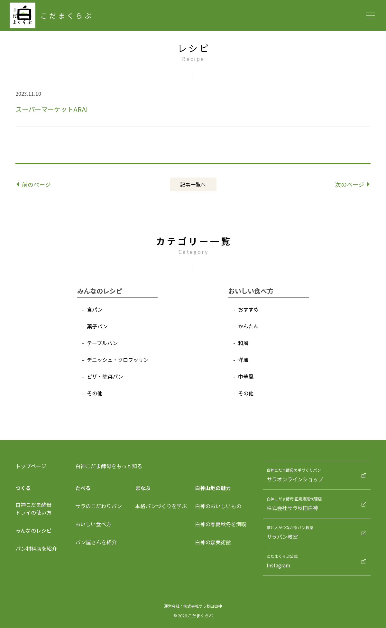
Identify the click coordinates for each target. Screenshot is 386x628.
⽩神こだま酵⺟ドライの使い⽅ (33, 508)
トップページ (30, 466)
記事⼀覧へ (193, 184)
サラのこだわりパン (98, 506)
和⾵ (243, 343)
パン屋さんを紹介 (96, 542)
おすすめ (248, 309)
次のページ (352, 184)
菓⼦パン (97, 326)
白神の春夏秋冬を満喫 (220, 524)
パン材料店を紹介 (36, 548)
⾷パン (95, 309)
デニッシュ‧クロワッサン (118, 359)
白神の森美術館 (213, 542)
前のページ (34, 184)
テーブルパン (102, 343)
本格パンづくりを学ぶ (161, 506)
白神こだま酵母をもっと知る (108, 466)
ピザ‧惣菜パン (105, 376)
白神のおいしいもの (218, 506)
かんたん (248, 326)
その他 (94, 393)
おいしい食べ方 (93, 524)
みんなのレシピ (33, 530)
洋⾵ (243, 359)
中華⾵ (245, 376)
